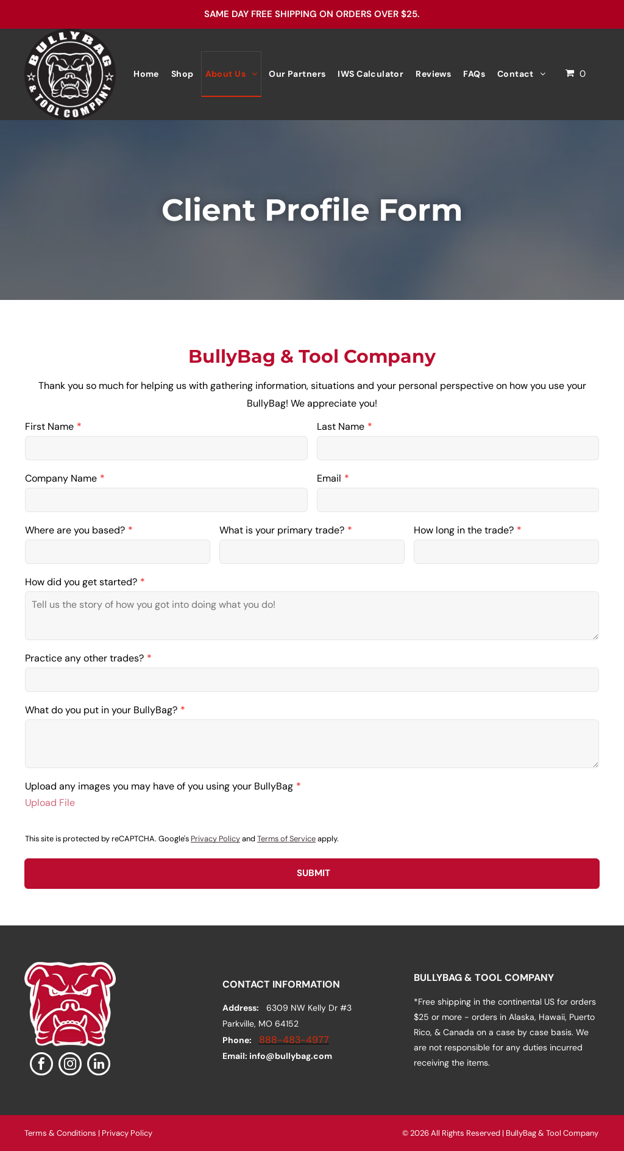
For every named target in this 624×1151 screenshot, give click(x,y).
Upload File (50, 802)
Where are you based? (75, 530)
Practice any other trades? (84, 658)
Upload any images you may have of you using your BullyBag (159, 786)
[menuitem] (146, 74)
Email (329, 478)
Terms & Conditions (60, 1133)
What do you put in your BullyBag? (101, 710)
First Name (49, 426)
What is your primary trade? (281, 530)
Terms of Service (286, 838)
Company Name (61, 478)
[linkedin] (98, 1065)
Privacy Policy (215, 838)
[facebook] (41, 1065)
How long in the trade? (464, 530)
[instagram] (70, 1065)
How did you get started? (81, 582)
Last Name (340, 426)
